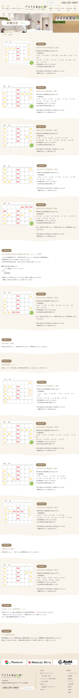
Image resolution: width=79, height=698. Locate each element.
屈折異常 (70, 676)
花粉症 (69, 692)
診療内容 (69, 670)
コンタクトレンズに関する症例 (47, 678)
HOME (42, 670)
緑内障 (69, 686)
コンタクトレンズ (72, 673)
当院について (43, 684)
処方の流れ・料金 (46, 676)
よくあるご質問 (44, 681)
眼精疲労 (70, 678)
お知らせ (42, 689)
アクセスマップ (52, 2)
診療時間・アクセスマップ (48, 686)
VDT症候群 (70, 684)
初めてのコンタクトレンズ (46, 673)
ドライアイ (70, 681)
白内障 (69, 689)
